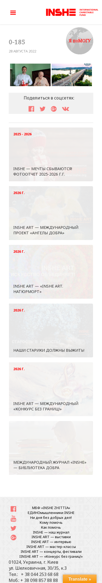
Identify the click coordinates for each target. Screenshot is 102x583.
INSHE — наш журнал (51, 532)
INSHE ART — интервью (51, 541)
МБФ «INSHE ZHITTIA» (51, 507)
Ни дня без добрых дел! (51, 517)
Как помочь (51, 527)
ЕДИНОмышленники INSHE (51, 512)
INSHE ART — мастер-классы (51, 546)
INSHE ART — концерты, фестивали (51, 551)
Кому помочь (51, 522)
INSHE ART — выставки (51, 536)
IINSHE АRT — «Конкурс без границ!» (51, 556)
